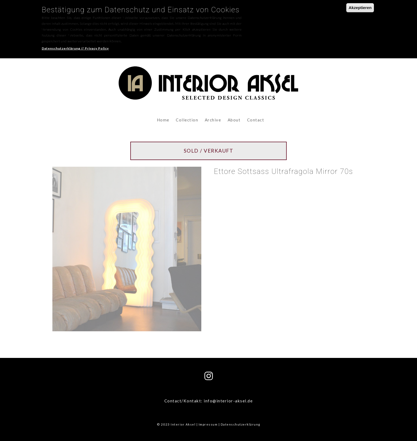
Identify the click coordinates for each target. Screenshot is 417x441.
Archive (213, 119)
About (234, 119)
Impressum (208, 424)
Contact (255, 119)
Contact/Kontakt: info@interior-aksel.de (208, 400)
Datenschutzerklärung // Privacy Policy (75, 45)
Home (163, 119)
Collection (187, 119)
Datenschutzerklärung (240, 424)
